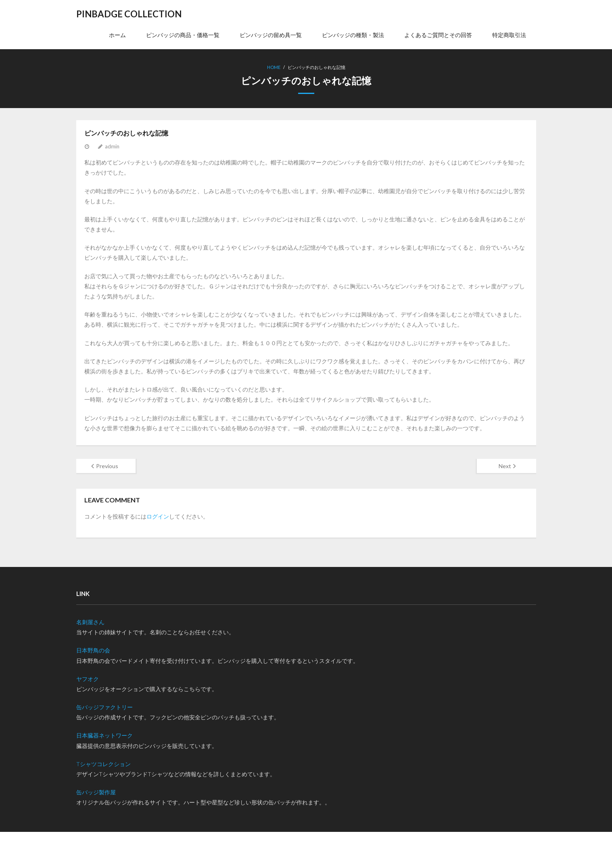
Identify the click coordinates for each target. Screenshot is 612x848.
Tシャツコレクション (103, 763)
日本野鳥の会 (93, 650)
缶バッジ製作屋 (96, 792)
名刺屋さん (90, 622)
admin (112, 146)
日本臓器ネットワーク (104, 735)
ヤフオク (87, 678)
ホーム (117, 34)
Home (273, 67)
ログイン (157, 516)
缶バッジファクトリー (104, 707)
